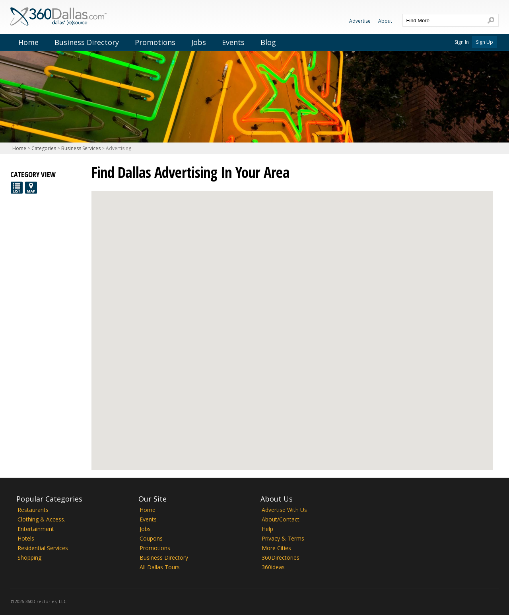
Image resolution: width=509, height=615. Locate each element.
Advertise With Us (284, 509)
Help (267, 529)
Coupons (151, 538)
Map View (31, 188)
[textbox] (442, 20)
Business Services (81, 148)
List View (17, 188)
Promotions (155, 42)
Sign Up (484, 42)
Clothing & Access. (41, 519)
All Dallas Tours (160, 567)
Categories (43, 148)
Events (233, 42)
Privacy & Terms (283, 538)
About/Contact (280, 519)
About (385, 21)
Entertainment (35, 529)
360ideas (273, 567)
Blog (268, 42)
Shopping (29, 557)
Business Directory (86, 42)
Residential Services (42, 548)
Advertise (360, 21)
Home (28, 42)
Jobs (198, 42)
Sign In (462, 42)
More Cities (276, 548)
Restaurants (33, 509)
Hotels (25, 538)
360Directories (280, 557)
